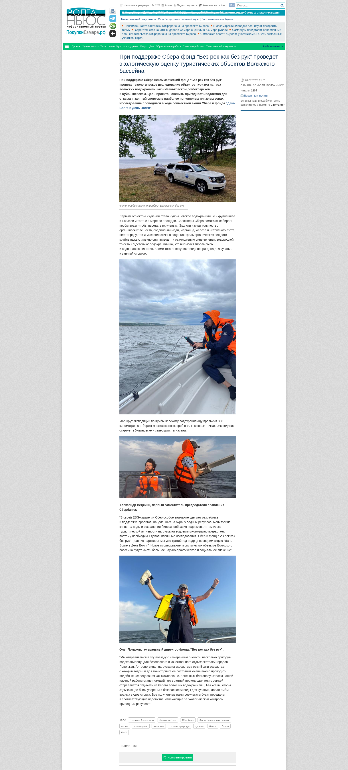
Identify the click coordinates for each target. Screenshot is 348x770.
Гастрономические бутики (217, 19)
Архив (167, 5)
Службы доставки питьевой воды (178, 19)
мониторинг (141, 726)
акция (124, 726)
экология (158, 726)
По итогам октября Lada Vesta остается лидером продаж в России (169, 12)
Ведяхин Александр (142, 720)
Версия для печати (255, 95)
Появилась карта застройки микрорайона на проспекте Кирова (167, 26)
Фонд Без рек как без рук (214, 720)
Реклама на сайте (212, 5)
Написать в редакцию (135, 5)
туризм (199, 726)
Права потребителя (193, 46)
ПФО (124, 732)
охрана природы (180, 726)
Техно (104, 46)
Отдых (144, 46)
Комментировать (178, 757)
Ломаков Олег (167, 720)
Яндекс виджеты (186, 5)
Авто (112, 46)
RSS (156, 5)
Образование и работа (168, 46)
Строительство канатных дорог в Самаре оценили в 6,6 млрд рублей (181, 30)
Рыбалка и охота (273, 46)
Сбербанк (188, 720)
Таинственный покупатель (221, 46)
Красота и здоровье (127, 46)
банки (212, 726)
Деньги (76, 46)
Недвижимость (90, 46)
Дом (151, 46)
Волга (225, 726)
